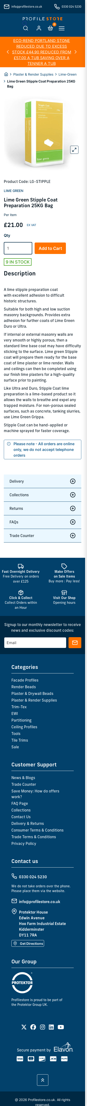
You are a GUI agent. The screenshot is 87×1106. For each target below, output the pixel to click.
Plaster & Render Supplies (33, 74)
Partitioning (21, 720)
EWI (14, 713)
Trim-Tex (19, 706)
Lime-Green (68, 74)
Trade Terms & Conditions (33, 836)
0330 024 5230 (71, 6)
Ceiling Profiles (24, 726)
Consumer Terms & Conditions (37, 830)
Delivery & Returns (27, 823)
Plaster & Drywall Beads (32, 693)
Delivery (42, 481)
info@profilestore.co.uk (26, 6)
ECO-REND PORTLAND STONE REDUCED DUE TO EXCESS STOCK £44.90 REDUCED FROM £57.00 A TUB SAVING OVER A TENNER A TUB (41, 52)
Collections (42, 495)
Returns (42, 508)
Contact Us (21, 816)
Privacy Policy (23, 843)
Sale (15, 746)
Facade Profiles (24, 680)
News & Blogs (23, 777)
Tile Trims (19, 740)
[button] (8, 52)
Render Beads (23, 686)
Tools (15, 733)
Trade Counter (42, 535)
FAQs (42, 522)
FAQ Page (19, 803)
